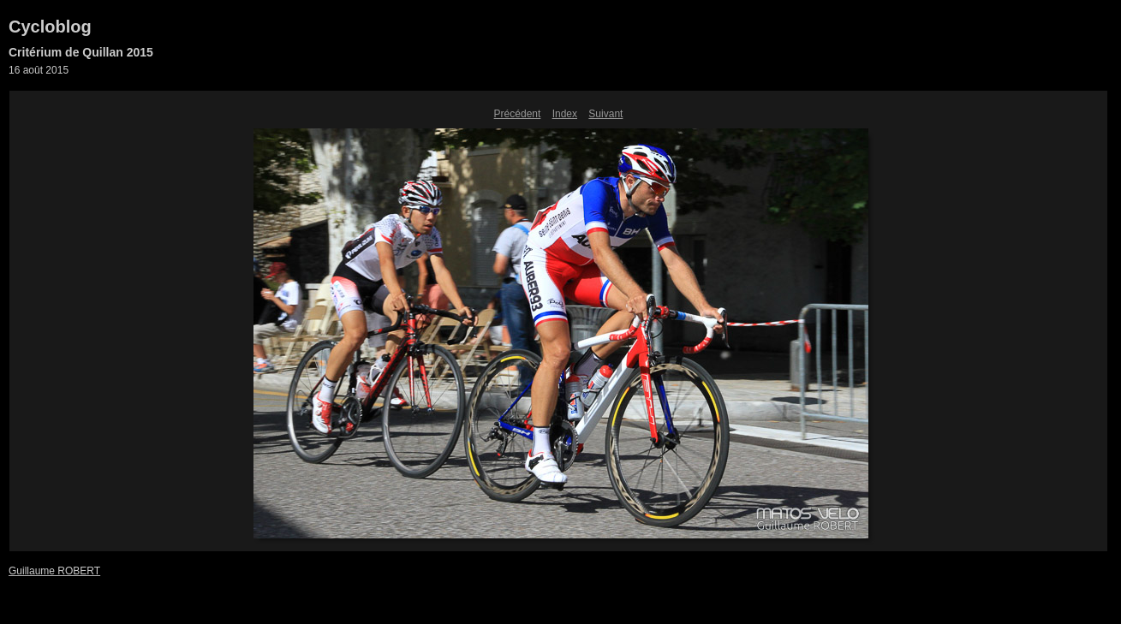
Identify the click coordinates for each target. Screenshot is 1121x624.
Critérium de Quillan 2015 (81, 52)
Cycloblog (50, 26)
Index (564, 114)
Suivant (605, 114)
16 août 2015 (39, 70)
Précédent (517, 114)
